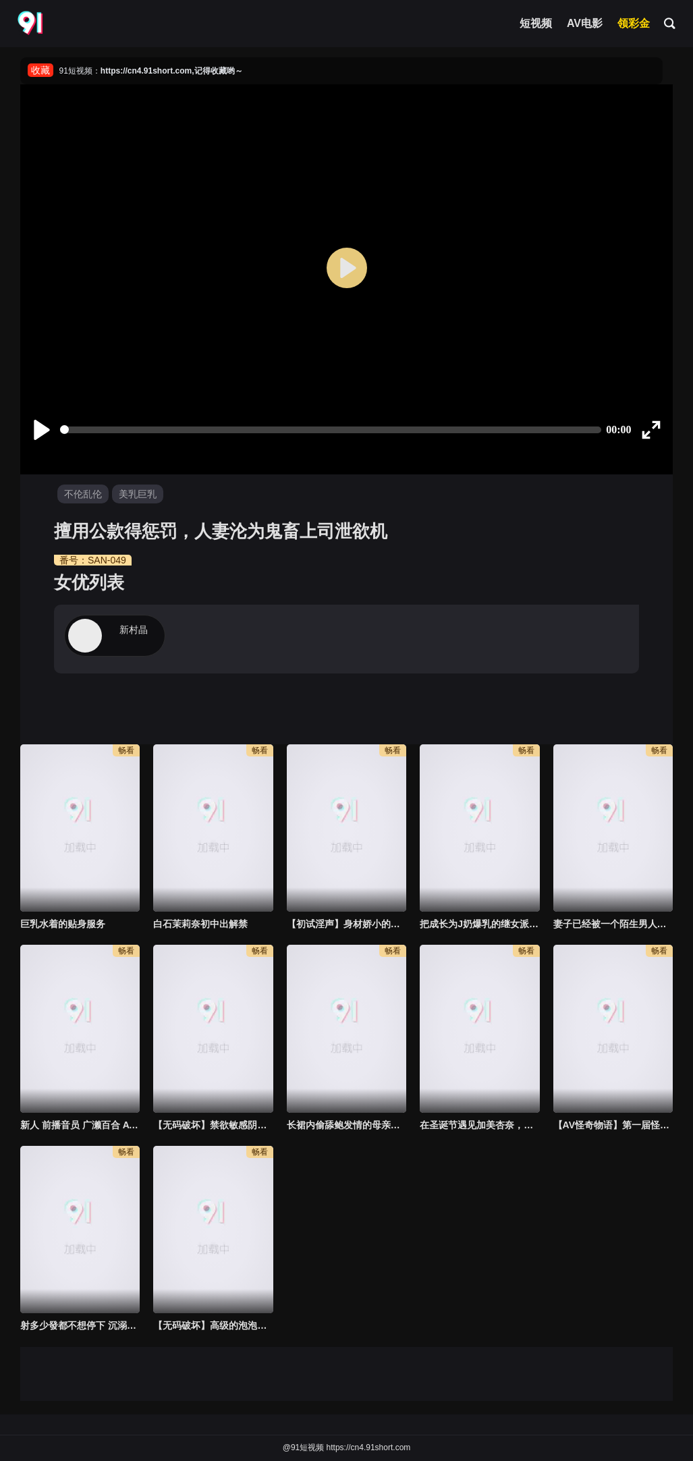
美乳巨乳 (138, 494)
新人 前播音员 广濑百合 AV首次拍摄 (80, 1125)
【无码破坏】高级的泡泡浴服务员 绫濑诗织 (213, 1325)
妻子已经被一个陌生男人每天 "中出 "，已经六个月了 (613, 923)
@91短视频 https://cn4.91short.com (347, 1447)
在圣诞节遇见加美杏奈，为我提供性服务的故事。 (479, 1125)
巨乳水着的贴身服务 (62, 923)
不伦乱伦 (83, 494)
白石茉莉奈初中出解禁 (200, 923)
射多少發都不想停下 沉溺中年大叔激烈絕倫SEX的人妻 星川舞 (80, 1325)
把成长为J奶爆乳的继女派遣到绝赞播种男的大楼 (479, 923)
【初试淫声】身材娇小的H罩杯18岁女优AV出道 (346, 923)
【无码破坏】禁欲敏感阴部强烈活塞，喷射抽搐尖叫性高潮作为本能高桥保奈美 (213, 1125)
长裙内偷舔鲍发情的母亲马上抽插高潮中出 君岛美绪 (346, 1125)
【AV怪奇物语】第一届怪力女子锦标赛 (613, 1125)
